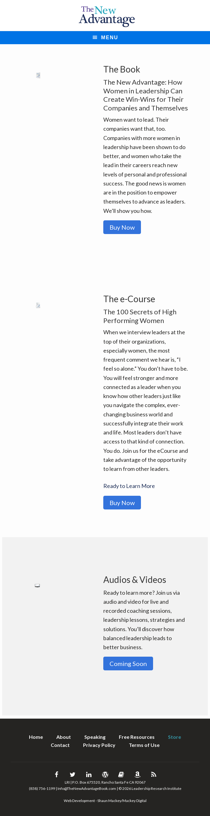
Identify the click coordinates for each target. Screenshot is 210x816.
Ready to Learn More (129, 485)
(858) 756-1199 (42, 788)
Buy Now (122, 227)
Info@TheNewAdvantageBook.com (87, 788)
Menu (109, 37)
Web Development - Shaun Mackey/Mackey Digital (105, 800)
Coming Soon (128, 663)
